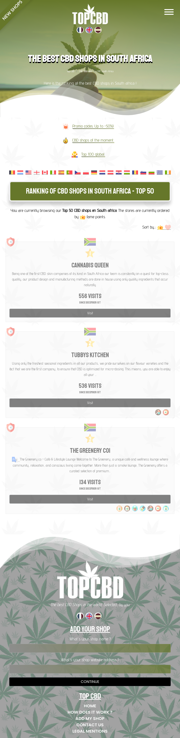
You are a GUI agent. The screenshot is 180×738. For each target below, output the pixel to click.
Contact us (90, 725)
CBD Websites (85, 71)
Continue (90, 681)
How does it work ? (90, 712)
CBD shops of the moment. (93, 140)
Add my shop (90, 718)
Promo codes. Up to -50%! (93, 126)
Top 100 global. (93, 154)
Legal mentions (90, 731)
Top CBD (70, 71)
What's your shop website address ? (90, 659)
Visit (90, 313)
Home (90, 706)
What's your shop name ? (90, 638)
